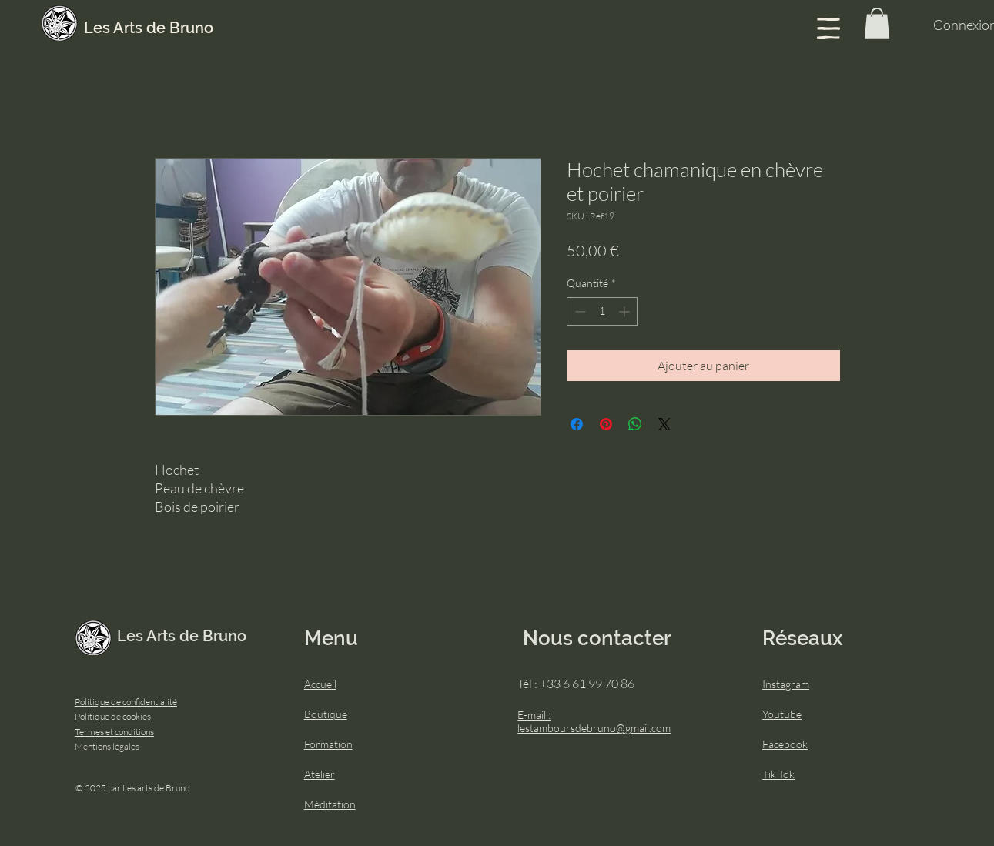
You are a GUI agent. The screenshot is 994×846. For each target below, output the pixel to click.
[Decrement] (578, 311)
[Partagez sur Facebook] (576, 424)
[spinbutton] (602, 311)
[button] (828, 28)
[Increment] (625, 311)
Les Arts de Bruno (148, 27)
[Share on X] (664, 424)
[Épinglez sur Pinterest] (606, 424)
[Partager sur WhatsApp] (635, 424)
